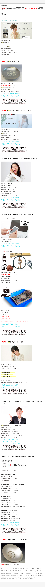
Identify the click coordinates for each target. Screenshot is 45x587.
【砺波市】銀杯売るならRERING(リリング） (14, 20)
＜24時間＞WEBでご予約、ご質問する (10, 95)
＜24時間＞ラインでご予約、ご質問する (10, 96)
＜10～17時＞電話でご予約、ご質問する (10, 93)
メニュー (3, 1)
